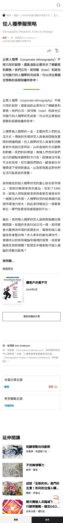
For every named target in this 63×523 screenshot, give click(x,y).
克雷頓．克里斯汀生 (36, 451)
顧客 (5, 38)
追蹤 (53, 386)
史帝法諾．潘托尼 (35, 511)
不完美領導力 (35, 465)
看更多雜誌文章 (31, 316)
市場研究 (9, 405)
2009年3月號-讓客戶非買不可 (35, 15)
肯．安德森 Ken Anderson (23, 38)
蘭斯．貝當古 (33, 493)
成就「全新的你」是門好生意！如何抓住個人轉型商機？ (42, 486)
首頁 (9, 15)
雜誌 (16, 15)
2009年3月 (31, 289)
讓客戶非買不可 (36, 282)
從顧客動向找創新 (38, 447)
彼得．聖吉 (32, 470)
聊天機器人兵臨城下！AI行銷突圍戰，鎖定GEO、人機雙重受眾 (43, 504)
